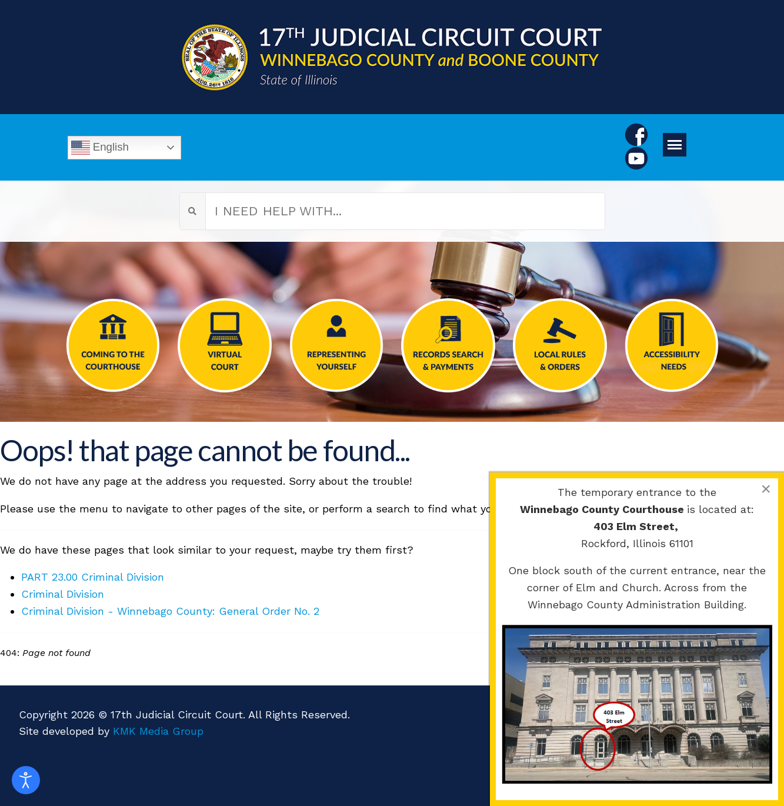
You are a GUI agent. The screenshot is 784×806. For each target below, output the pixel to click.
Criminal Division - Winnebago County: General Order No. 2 (170, 611)
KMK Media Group (158, 731)
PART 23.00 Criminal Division (92, 577)
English (100, 147)
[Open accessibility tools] (26, 780)
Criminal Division (62, 594)
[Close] (765, 488)
